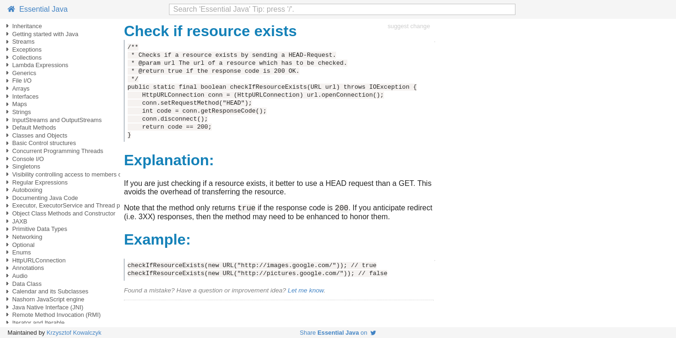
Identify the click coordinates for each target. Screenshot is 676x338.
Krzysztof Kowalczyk (73, 332)
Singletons (26, 166)
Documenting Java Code (45, 197)
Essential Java (38, 9)
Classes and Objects (39, 135)
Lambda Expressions (40, 65)
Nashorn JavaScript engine (48, 299)
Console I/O (28, 158)
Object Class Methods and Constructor (63, 213)
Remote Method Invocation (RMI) (56, 314)
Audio (20, 275)
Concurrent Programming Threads (57, 150)
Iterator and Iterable (38, 322)
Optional (23, 244)
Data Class (27, 283)
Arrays (21, 88)
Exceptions (27, 49)
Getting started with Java (45, 34)
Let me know (305, 291)
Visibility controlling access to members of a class (78, 174)
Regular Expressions (40, 182)
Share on (338, 332)
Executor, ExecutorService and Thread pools (71, 205)
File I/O (21, 80)
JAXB (19, 221)
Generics (24, 73)
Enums (21, 252)
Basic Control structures (44, 142)
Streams (23, 41)
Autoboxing (27, 189)
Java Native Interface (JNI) (47, 307)
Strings (21, 111)
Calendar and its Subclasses (50, 291)
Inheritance (27, 26)
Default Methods (34, 127)
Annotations (28, 267)
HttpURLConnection (39, 260)
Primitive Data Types (39, 228)
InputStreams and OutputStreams (57, 119)
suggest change (409, 26)
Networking (27, 236)
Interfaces (25, 96)
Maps (19, 104)
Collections (27, 57)
